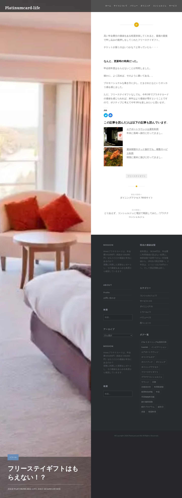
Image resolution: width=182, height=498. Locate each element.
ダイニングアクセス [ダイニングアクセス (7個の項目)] (149, 367)
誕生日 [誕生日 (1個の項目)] (161, 407)
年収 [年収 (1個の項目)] (158, 392)
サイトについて (120, 6)
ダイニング (145, 6)
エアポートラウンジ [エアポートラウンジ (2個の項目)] (149, 352)
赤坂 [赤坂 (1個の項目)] (143, 411)
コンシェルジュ (160, 6)
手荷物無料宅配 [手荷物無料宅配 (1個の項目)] (148, 397)
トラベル (13, 457)
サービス (173, 6)
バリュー (134, 6)
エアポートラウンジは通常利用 (142, 129)
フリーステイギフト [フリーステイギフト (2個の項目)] (149, 372)
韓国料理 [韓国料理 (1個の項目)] (152, 411)
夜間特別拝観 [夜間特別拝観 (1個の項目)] (147, 392)
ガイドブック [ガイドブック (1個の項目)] (147, 362)
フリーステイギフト (136, 176)
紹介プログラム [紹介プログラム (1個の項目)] (148, 407)
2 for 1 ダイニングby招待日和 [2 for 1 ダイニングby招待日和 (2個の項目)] (153, 342)
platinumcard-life (25, 489)
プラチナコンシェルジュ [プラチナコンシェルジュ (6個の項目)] (151, 377)
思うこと (144, 323)
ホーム (108, 6)
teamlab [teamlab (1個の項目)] (144, 347)
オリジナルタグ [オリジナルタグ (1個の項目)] (148, 357)
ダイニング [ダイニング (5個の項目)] (160, 362)
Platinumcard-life (22, 7)
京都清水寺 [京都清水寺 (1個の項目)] (146, 387)
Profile (106, 292)
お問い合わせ (109, 298)
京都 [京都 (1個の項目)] (154, 382)
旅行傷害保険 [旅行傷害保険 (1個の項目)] (147, 402)
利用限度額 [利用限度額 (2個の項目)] (159, 387)
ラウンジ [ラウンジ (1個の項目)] (145, 382)
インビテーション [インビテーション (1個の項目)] (158, 347)
